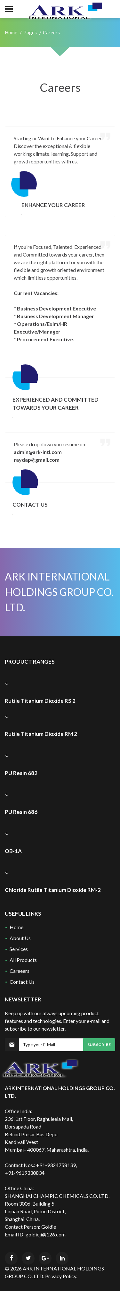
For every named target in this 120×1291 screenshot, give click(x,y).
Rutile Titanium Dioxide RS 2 (40, 700)
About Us (20, 938)
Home (11, 32)
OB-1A (13, 851)
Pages (30, 32)
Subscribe (99, 1044)
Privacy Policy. (61, 1276)
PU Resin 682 (21, 773)
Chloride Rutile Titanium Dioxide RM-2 (53, 889)
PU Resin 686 (21, 811)
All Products (23, 960)
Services (19, 949)
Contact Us (22, 982)
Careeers (19, 971)
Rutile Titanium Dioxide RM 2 (41, 733)
